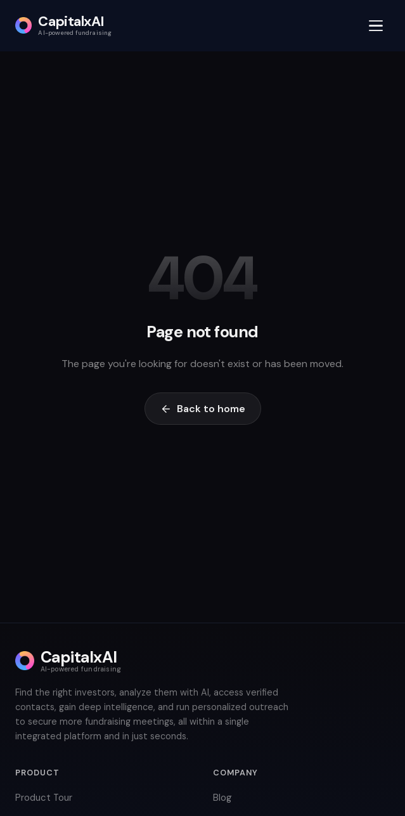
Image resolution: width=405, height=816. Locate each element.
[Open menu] (376, 25)
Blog (222, 797)
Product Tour (43, 797)
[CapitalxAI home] (63, 25)
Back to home (202, 408)
